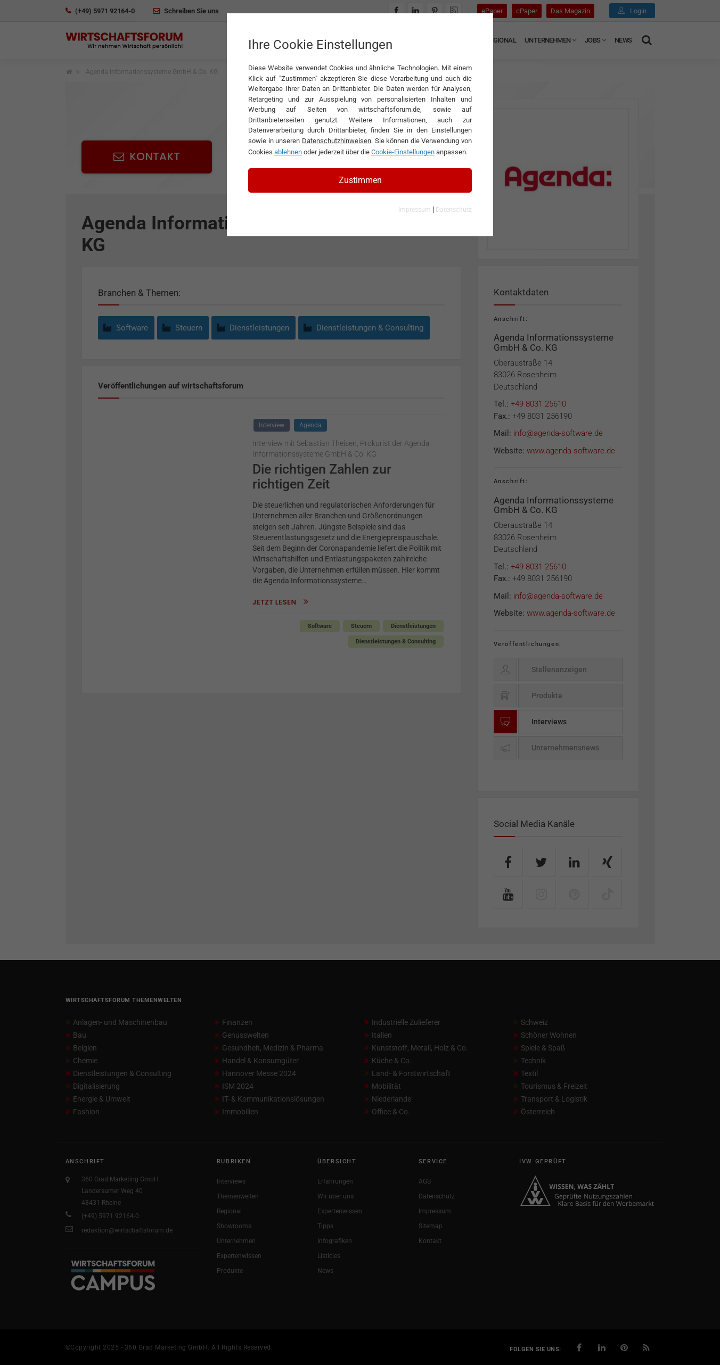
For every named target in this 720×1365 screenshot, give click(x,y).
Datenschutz (454, 209)
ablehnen (288, 152)
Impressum (414, 209)
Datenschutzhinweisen (336, 141)
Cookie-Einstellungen (403, 152)
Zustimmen (360, 180)
